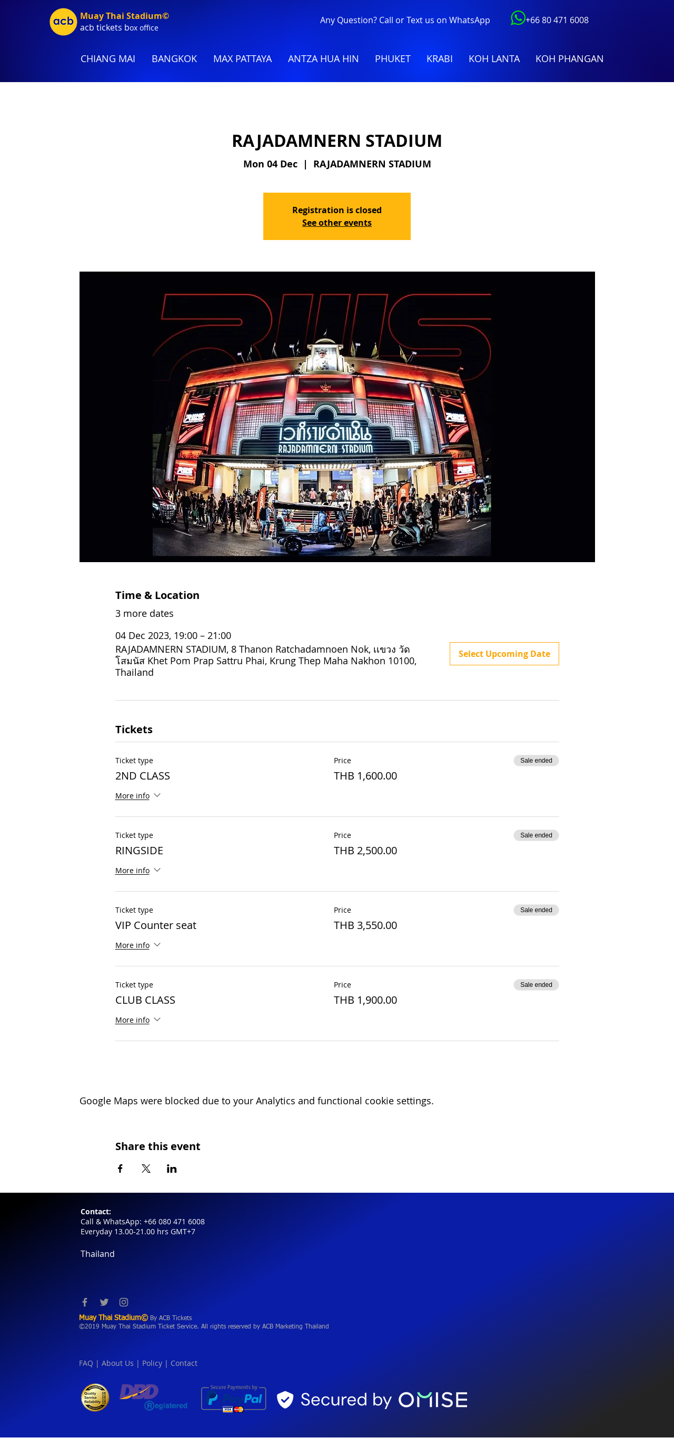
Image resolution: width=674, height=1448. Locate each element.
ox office (144, 28)
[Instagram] (124, 1302)
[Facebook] (85, 1302)
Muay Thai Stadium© (124, 16)
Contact (184, 1363)
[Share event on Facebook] (120, 1168)
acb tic (93, 27)
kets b (118, 27)
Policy (152, 1363)
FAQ (86, 1363)
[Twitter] (104, 1302)
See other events (337, 222)
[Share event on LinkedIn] (172, 1168)
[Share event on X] (146, 1168)
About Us (118, 1363)
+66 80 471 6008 (557, 20)
